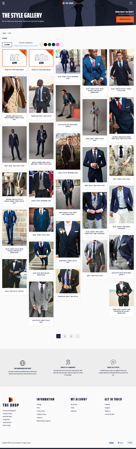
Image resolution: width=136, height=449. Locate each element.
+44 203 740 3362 (109, 414)
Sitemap (39, 404)
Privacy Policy (41, 411)
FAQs (38, 408)
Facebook (107, 404)
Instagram (107, 408)
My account (74, 404)
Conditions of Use (41, 414)
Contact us (39, 417)
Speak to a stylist (125, 19)
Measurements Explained (43, 421)
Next (77, 336)
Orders (72, 408)
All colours (7, 45)
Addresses (73, 411)
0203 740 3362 (6, 425)
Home (4, 33)
